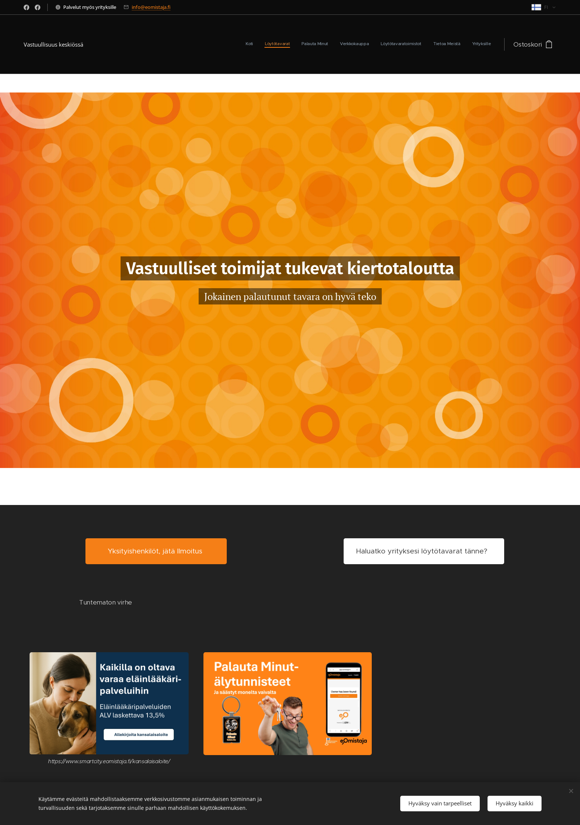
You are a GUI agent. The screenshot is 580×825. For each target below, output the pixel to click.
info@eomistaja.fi (151, 7)
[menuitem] (422, 44)
